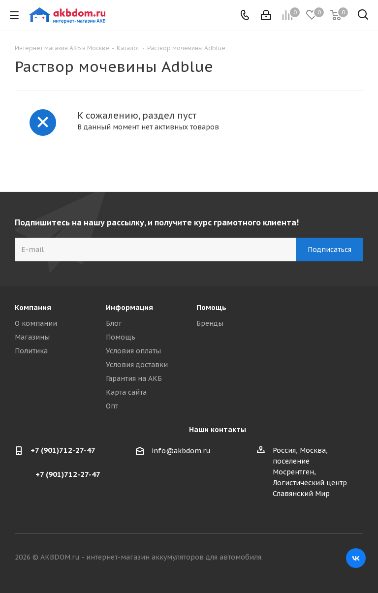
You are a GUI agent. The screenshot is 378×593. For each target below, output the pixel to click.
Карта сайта (126, 392)
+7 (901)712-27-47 (63, 450)
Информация (129, 307)
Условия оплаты (133, 350)
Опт (112, 406)
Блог (114, 323)
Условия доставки (137, 364)
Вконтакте (356, 558)
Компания (33, 307)
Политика (31, 350)
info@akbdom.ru (181, 450)
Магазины (32, 337)
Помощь (120, 337)
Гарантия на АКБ (134, 378)
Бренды (209, 323)
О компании (36, 323)
